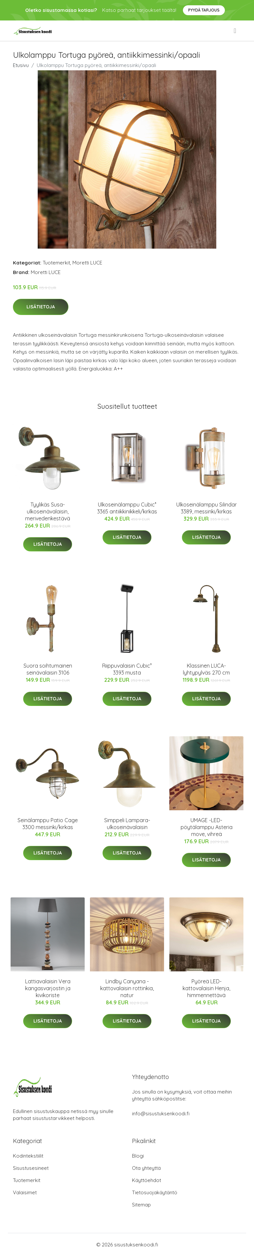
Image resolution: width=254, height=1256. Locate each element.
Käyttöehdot (146, 1180)
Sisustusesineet (31, 1168)
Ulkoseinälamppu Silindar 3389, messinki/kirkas (206, 508)
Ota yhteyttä (146, 1168)
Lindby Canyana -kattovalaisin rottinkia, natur (127, 988)
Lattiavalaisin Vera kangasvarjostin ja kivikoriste (47, 988)
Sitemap (141, 1205)
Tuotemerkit (56, 263)
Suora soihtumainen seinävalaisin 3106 (47, 669)
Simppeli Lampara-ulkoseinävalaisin (127, 823)
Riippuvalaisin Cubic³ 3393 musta (127, 669)
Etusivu (21, 65)
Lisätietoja (40, 307)
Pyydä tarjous (204, 10)
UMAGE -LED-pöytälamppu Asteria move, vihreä (207, 827)
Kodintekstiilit (28, 1156)
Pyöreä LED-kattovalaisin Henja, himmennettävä (206, 988)
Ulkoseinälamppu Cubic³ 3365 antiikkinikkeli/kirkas (127, 508)
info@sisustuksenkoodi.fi (161, 1113)
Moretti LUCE (87, 263)
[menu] (235, 30)
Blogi (138, 1156)
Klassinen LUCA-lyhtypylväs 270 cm (206, 669)
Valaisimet (25, 1192)
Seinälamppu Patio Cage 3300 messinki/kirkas (48, 823)
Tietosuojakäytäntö (154, 1192)
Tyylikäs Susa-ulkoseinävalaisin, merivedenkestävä (47, 511)
